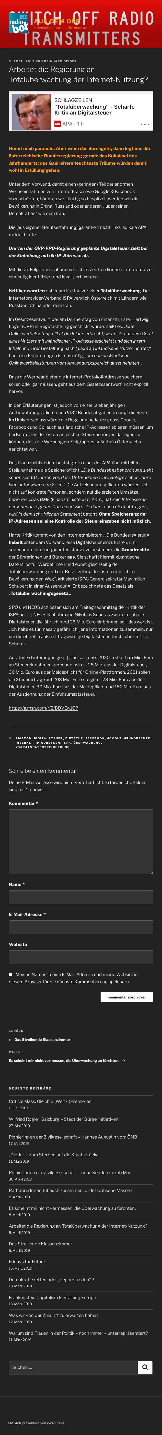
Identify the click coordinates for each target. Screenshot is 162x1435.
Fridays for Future (27, 1261)
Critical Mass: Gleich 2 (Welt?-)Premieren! (51, 1101)
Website (18, 944)
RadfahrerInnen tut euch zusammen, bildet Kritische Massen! (71, 1190)
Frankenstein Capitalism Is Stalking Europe (52, 1297)
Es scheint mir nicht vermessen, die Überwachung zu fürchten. (72, 1208)
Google (114, 738)
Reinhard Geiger (60, 61)
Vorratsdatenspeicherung (43, 747)
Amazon (24, 738)
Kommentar (23, 803)
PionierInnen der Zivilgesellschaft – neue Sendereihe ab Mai (69, 1172)
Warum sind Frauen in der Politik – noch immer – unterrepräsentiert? (78, 1333)
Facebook (95, 738)
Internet (25, 742)
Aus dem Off (57, 21)
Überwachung (87, 742)
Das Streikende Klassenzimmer (40, 1243)
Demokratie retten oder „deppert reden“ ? (51, 1279)
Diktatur (74, 738)
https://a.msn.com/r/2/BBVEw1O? (43, 708)
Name (17, 884)
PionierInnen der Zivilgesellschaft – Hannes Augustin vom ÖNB (73, 1137)
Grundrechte (137, 738)
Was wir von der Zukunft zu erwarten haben (53, 1315)
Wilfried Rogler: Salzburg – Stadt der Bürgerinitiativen (63, 1119)
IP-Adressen (48, 742)
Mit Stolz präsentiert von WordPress (36, 1423)
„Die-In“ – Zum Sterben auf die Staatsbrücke (54, 1154)
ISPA (67, 742)
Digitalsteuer (48, 738)
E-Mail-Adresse (27, 914)
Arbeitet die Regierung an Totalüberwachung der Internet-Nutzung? (78, 1226)
